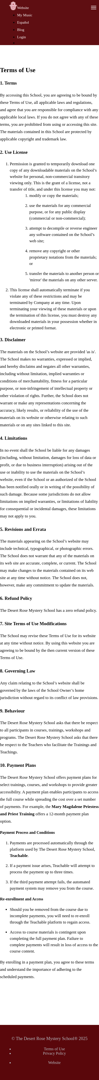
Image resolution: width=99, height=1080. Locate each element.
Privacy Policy (54, 1053)
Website (23, 8)
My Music (24, 15)
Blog (20, 30)
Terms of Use (54, 1049)
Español (23, 22)
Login (21, 37)
